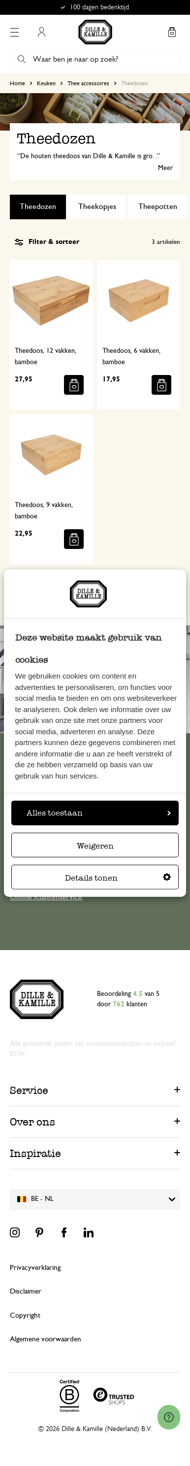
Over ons (32, 1122)
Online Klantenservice (46, 897)
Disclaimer (25, 1291)
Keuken (46, 83)
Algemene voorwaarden (45, 1339)
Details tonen (118, 878)
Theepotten (157, 206)
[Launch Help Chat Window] (169, 1417)
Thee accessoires (88, 83)
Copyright (25, 1315)
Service (29, 1090)
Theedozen (38, 206)
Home (17, 83)
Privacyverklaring (35, 1267)
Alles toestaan (99, 813)
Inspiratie (35, 1153)
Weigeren (95, 846)
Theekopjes (97, 206)
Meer (165, 168)
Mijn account (41, 32)
